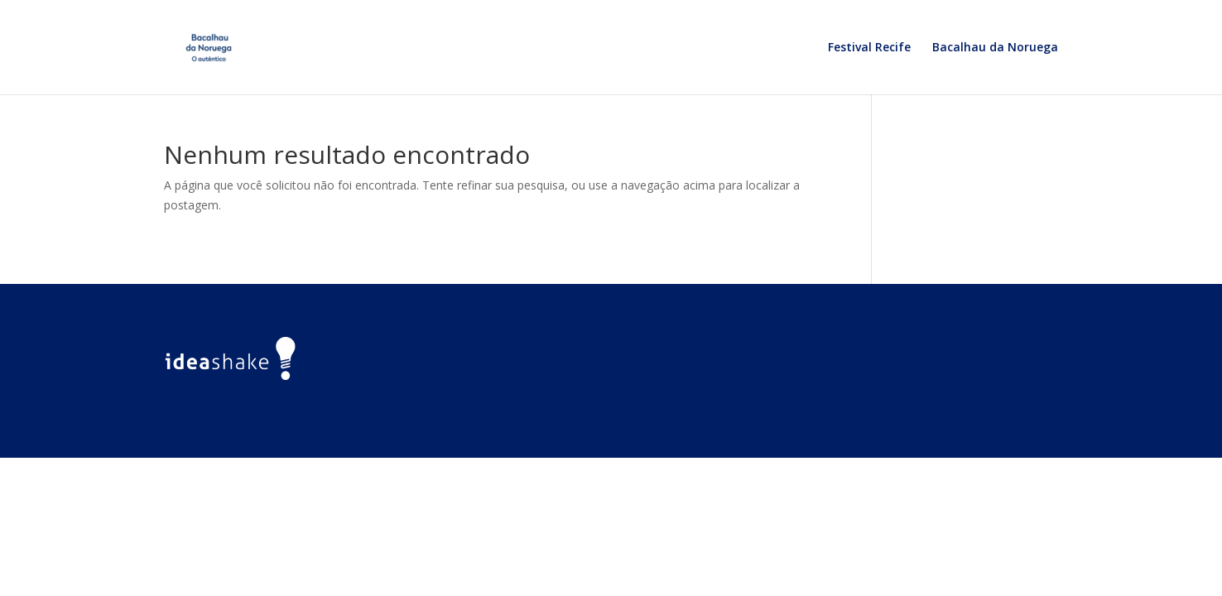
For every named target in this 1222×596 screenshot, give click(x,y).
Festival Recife (869, 48)
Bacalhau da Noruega (995, 48)
